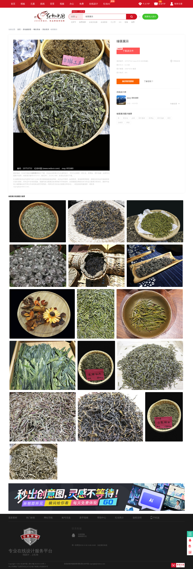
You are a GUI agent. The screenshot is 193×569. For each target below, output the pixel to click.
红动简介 (119, 517)
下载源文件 (125, 50)
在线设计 (93, 4)
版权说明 (137, 517)
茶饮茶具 (45, 29)
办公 (72, 4)
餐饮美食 (36, 29)
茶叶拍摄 (160, 118)
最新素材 (12, 517)
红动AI (108, 2)
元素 (32, 4)
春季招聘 (82, 22)
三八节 (113, 22)
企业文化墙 (93, 22)
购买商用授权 (128, 81)
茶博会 (151, 118)
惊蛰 (126, 22)
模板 (23, 4)
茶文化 (125, 118)
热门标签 (30, 517)
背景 (52, 4)
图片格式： (121, 73)
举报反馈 (176, 61)
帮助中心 (101, 517)
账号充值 (66, 517)
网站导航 (48, 517)
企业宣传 (104, 22)
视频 (62, 4)
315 (120, 22)
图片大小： (121, 65)
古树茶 (120, 123)
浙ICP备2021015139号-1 (37, 564)
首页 (13, 4)
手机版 (155, 517)
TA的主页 (175, 104)
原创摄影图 (27, 29)
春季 (133, 22)
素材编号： (121, 61)
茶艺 (169, 118)
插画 (42, 4)
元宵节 (73, 22)
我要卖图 (190, 534)
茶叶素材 (141, 118)
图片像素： (121, 69)
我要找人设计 (150, 17)
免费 (81, 4)
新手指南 (83, 517)
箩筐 (128, 123)
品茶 (133, 118)
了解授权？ (148, 81)
